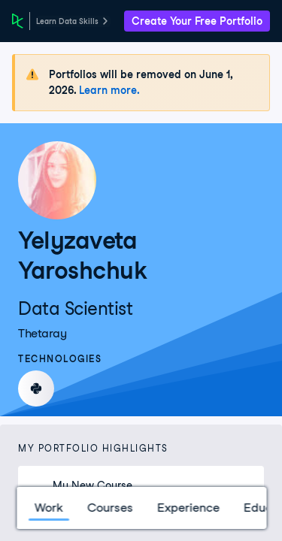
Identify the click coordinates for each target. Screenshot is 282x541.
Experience (187, 507)
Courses (109, 507)
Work (48, 507)
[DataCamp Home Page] (17, 21)
